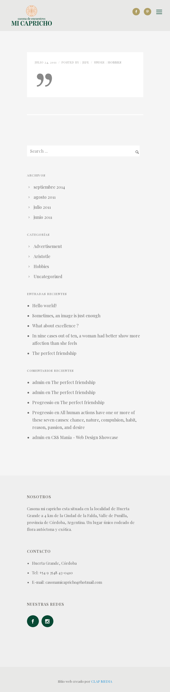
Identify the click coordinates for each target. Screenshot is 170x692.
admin (38, 382)
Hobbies (114, 62)
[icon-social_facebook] (137, 11)
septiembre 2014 (49, 187)
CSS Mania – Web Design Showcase (84, 437)
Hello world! (44, 305)
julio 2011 (42, 207)
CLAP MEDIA (101, 681)
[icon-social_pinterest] (147, 11)
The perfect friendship (54, 353)
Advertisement (48, 246)
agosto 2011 (45, 197)
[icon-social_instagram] (49, 621)
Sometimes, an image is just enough (66, 315)
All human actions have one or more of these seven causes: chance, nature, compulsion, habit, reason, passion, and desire (84, 420)
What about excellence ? (55, 325)
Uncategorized (48, 276)
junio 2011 (43, 217)
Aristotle (42, 256)
